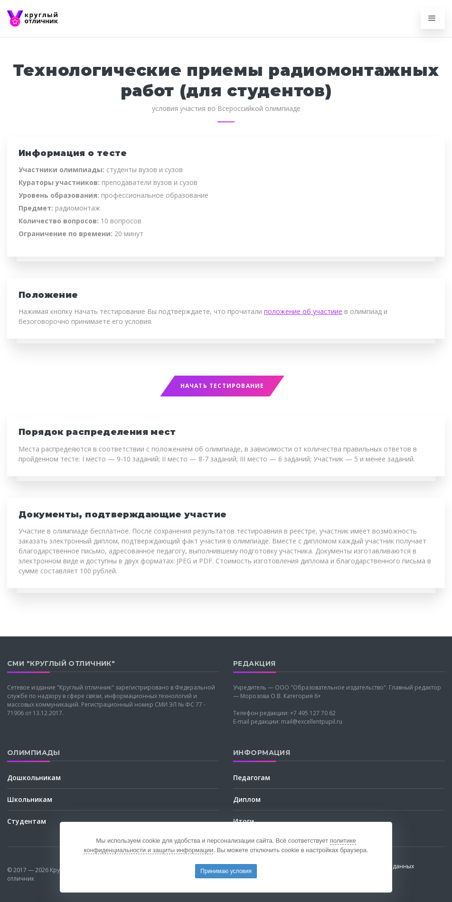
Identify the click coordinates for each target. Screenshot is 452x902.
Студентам (26, 821)
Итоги (243, 821)
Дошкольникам (34, 777)
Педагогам (251, 777)
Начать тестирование (222, 386)
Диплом (247, 799)
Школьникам (29, 799)
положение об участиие (303, 311)
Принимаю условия (226, 871)
